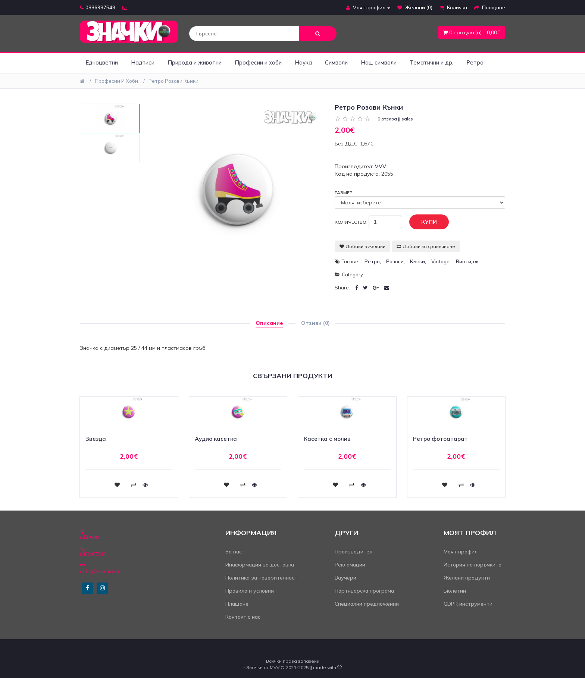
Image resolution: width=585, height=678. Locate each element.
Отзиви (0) (315, 323)
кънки (417, 261)
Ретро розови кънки (173, 81)
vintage (440, 261)
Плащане (236, 603)
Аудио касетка (216, 438)
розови (395, 261)
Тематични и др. (431, 62)
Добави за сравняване (426, 246)
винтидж (467, 261)
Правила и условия (249, 590)
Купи (423, 222)
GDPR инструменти (468, 603)
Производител (353, 551)
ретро (372, 261)
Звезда (95, 438)
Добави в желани (362, 246)
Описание (269, 323)
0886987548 (97, 7)
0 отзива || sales (395, 119)
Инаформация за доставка (259, 564)
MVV (380, 166)
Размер (343, 192)
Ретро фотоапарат (440, 438)
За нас (233, 551)
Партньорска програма (364, 590)
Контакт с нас (242, 616)
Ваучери (345, 577)
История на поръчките (472, 564)
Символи (336, 62)
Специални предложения (367, 603)
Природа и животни (195, 62)
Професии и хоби (258, 62)
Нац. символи (379, 62)
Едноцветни (101, 62)
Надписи (142, 62)
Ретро (475, 62)
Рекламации (350, 564)
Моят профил (461, 551)
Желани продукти (467, 577)
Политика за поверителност (261, 577)
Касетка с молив (327, 438)
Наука (303, 62)
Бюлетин (455, 590)
